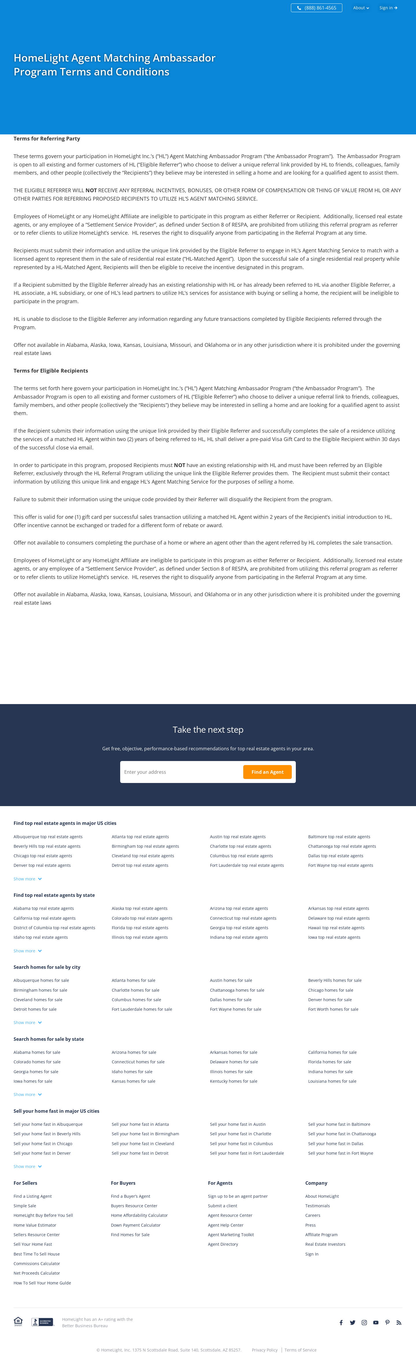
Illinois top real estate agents (140, 937)
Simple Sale (25, 1205)
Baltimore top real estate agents (339, 836)
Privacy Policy (265, 1350)
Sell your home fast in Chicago (43, 1143)
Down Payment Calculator (136, 1225)
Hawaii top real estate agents (336, 927)
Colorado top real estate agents (142, 918)
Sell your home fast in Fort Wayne (340, 1153)
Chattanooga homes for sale (237, 990)
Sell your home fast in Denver (42, 1153)
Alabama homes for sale (37, 1052)
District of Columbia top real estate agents (54, 927)
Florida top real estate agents (140, 927)
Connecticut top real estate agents (243, 918)
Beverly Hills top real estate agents (47, 846)
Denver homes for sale (330, 999)
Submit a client (222, 1205)
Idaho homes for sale (132, 1071)
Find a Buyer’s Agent (130, 1196)
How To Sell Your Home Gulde (42, 1283)
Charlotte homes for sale (135, 990)
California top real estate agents (45, 918)
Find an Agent (268, 772)
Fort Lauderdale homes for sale (142, 1009)
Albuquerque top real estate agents (48, 836)
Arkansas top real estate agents (338, 908)
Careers (312, 1215)
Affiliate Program (321, 1234)
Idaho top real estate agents (41, 937)
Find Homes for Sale (130, 1234)
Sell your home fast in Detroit (140, 1153)
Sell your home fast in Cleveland (143, 1143)
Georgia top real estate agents (239, 927)
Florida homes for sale (329, 1061)
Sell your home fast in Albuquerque (48, 1124)
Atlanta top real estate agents (140, 836)
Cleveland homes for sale (38, 999)
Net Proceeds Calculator (37, 1273)
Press (310, 1225)
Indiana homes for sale (330, 1071)
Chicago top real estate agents (43, 855)
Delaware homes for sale (234, 1061)
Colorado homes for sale (37, 1061)
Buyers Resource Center (134, 1205)
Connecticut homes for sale (138, 1061)
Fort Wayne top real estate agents (340, 865)
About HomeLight (322, 1196)
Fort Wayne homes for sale (235, 1009)
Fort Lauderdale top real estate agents (247, 865)
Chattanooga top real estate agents (342, 846)
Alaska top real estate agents (140, 908)
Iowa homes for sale (33, 1081)
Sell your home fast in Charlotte (240, 1133)
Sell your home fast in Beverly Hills (47, 1133)
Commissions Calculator (37, 1263)
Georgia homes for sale (36, 1071)
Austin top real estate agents (238, 836)
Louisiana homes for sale (332, 1081)
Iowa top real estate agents (334, 937)
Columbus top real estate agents (241, 855)
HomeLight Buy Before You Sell (43, 1215)
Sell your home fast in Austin (238, 1124)
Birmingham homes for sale (40, 990)
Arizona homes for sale (134, 1052)
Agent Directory (223, 1244)
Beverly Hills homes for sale (335, 980)
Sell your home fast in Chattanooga (342, 1133)
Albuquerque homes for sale (41, 980)
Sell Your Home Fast (33, 1244)
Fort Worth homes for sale (333, 1009)
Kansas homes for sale (133, 1081)
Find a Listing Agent (33, 1196)
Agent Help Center (226, 1225)
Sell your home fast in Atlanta (140, 1124)
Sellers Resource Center (37, 1234)
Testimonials (317, 1205)
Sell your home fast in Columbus (241, 1143)
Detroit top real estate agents (140, 865)
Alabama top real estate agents (44, 908)
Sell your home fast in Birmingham (145, 1133)
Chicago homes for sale (330, 990)
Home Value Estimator (35, 1225)
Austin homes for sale (231, 980)
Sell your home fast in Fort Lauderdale (247, 1153)
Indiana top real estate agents (239, 937)
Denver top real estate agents (42, 865)
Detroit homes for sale (35, 1009)
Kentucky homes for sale (233, 1081)
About (359, 7)
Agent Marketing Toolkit (231, 1234)
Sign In (312, 1254)
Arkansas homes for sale (233, 1052)
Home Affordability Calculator (139, 1215)
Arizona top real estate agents (239, 908)
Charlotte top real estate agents (240, 846)
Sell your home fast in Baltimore (339, 1124)
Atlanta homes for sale (133, 980)
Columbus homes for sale (136, 999)
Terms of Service (301, 1350)
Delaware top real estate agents (339, 918)
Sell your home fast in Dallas (335, 1143)
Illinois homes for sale (231, 1071)
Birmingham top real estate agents (145, 846)
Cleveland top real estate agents (143, 855)
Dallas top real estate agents (335, 855)
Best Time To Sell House (37, 1254)
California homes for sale (332, 1052)
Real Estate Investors (325, 1244)
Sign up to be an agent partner (238, 1196)
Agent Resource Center (230, 1215)
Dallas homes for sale (231, 999)
